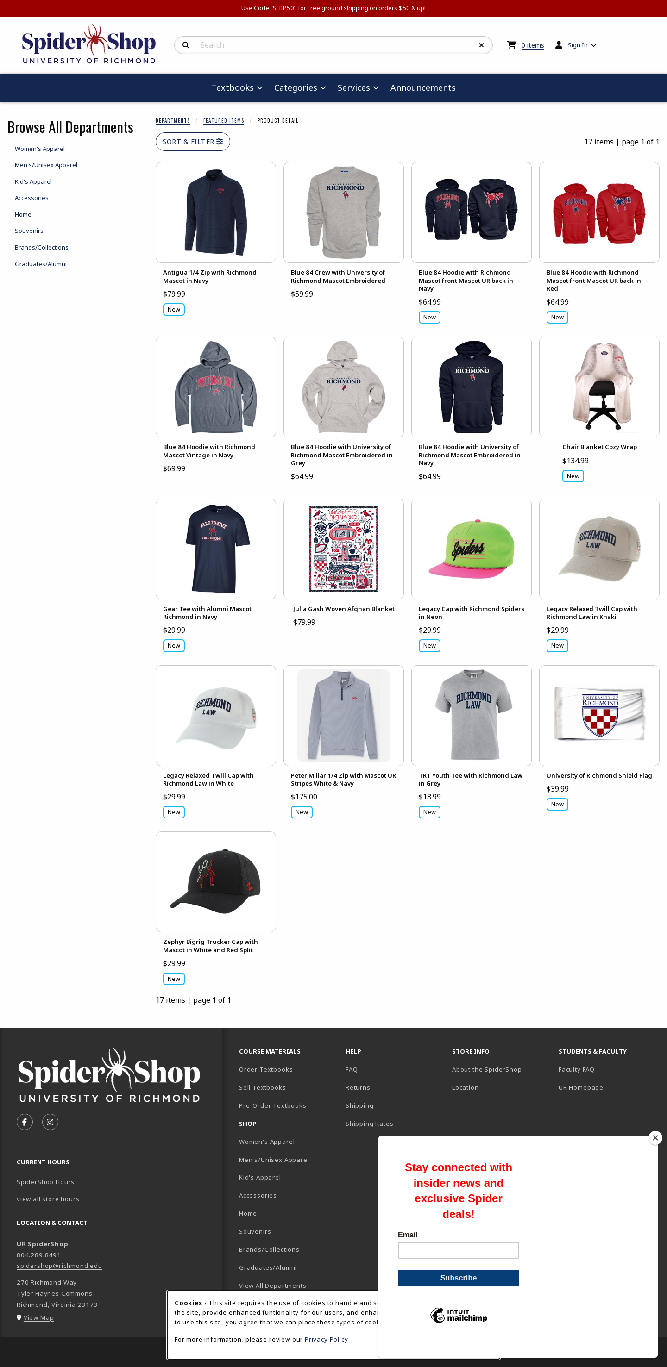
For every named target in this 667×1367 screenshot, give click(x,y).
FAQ (352, 1069)
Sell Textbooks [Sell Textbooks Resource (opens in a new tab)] (262, 1087)
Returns (358, 1087)
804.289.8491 (39, 1255)
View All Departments (273, 1285)
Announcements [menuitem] (423, 87)
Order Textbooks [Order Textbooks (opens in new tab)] (266, 1069)
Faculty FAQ (577, 1069)
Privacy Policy (326, 1339)
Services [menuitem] (354, 87)
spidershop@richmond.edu (59, 1265)
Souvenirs (255, 1231)
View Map (39, 1317)
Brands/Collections (269, 1249)
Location (465, 1087)
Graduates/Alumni (268, 1267)
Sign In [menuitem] (578, 45)
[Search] (186, 45)
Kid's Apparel (260, 1177)
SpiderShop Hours (46, 1182)
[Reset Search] (482, 45)
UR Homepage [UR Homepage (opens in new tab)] (581, 1087)
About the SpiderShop (487, 1069)
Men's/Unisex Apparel (274, 1159)
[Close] (655, 1154)
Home (248, 1213)
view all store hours (48, 1199)
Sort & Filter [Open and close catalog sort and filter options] (193, 141)
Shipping (360, 1105)
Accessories (258, 1195)
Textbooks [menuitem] (232, 87)
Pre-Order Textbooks (273, 1105)
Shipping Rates (370, 1123)
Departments (173, 120)
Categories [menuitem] (295, 87)
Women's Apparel (267, 1141)
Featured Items (223, 120)
